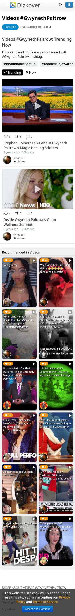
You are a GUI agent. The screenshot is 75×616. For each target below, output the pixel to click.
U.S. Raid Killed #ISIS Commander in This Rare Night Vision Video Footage (55, 372)
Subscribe (10, 27)
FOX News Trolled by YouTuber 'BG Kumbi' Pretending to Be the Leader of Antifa (56, 477)
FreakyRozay (10, 265)
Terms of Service (45, 602)
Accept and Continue (38, 609)
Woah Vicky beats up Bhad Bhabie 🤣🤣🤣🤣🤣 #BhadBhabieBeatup (55, 268)
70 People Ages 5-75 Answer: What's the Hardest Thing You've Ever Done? (55, 527)
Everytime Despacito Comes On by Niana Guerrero (19, 525)
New (30, 72)
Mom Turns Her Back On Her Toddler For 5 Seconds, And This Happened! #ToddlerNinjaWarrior (18, 322)
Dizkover (25, 5)
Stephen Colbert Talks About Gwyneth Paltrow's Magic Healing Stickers (35, 145)
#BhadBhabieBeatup (20, 64)
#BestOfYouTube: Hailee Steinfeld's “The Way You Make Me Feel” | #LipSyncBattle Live (17, 425)
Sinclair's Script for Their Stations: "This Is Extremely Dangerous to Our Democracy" (18, 373)
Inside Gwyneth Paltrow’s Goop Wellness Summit (30, 222)
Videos (10, 17)
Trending (12, 72)
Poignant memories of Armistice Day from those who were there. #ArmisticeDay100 (54, 322)
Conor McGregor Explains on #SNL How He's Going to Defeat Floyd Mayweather (55, 423)
